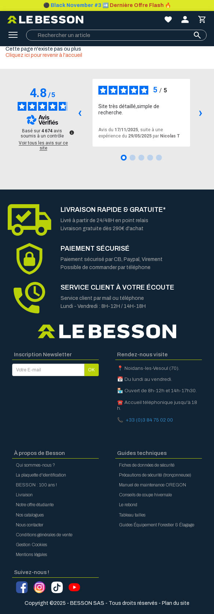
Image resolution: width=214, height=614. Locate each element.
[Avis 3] (141, 158)
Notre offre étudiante (35, 504)
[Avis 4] (150, 158)
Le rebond (128, 504)
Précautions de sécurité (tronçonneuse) (155, 475)
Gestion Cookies (31, 544)
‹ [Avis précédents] (80, 112)
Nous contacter (29, 524)
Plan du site (175, 603)
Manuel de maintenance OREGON (152, 485)
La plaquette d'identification (41, 475)
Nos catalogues (30, 515)
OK (91, 369)
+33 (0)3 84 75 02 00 (149, 420)
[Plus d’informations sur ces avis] (71, 132)
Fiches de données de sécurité (146, 465)
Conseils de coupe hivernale (145, 494)
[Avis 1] (124, 158)
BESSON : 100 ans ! (36, 485)
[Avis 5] (159, 158)
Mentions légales (31, 554)
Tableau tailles (132, 515)
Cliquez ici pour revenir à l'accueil (44, 55)
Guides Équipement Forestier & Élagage (156, 524)
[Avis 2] (132, 158)
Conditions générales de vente (44, 534)
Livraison (24, 494)
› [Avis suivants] (201, 112)
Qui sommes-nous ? (35, 465)
